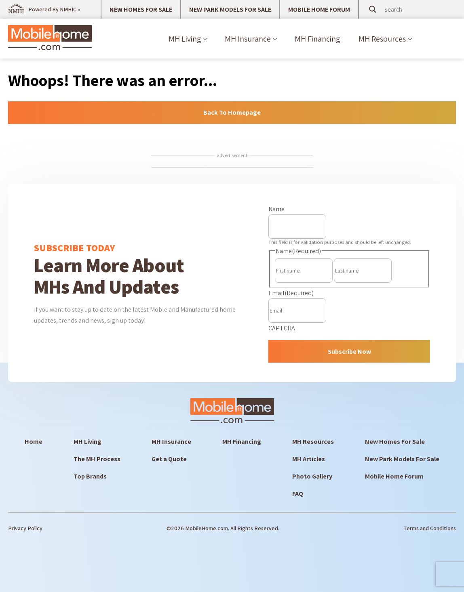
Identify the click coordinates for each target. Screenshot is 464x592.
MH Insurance (248, 39)
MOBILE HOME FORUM (319, 9)
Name (276, 209)
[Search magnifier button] (372, 9)
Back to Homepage (232, 112)
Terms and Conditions (429, 528)
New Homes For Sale (395, 441)
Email (291, 293)
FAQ (297, 493)
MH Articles (308, 459)
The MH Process (97, 459)
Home (33, 441)
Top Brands (90, 476)
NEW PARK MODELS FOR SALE (230, 9)
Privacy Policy (25, 528)
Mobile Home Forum (394, 476)
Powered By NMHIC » (54, 9)
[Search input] (415, 9)
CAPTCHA (281, 328)
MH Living (185, 39)
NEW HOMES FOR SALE (141, 9)
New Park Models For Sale (402, 459)
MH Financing (317, 39)
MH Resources (382, 39)
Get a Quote (169, 459)
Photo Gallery (312, 476)
